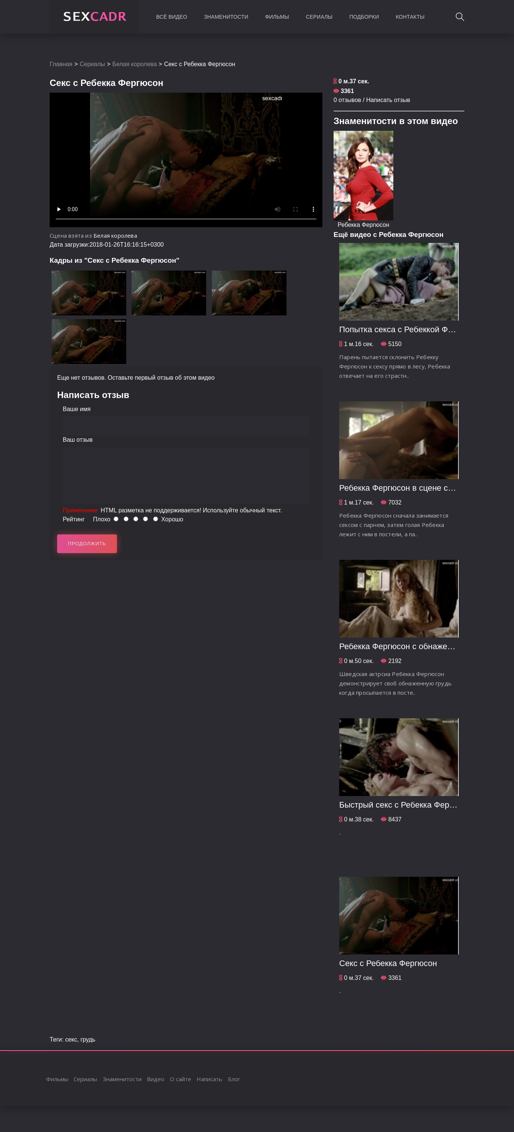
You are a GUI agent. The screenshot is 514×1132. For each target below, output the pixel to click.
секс (71, 1039)
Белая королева (134, 64)
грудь (87, 1039)
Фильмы (277, 17)
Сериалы (319, 17)
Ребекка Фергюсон (363, 225)
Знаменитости (226, 17)
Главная (61, 64)
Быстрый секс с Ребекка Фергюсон (405, 804)
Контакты (410, 17)
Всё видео (171, 17)
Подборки (364, 17)
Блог (234, 1079)
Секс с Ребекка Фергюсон (388, 963)
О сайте (180, 1079)
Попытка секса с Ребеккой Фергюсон (409, 329)
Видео (155, 1079)
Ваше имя (76, 409)
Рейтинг (74, 519)
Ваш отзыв (78, 440)
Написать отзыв (388, 100)
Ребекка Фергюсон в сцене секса (402, 488)
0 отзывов (347, 100)
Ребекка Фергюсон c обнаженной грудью (416, 646)
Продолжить (87, 543)
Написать (209, 1079)
